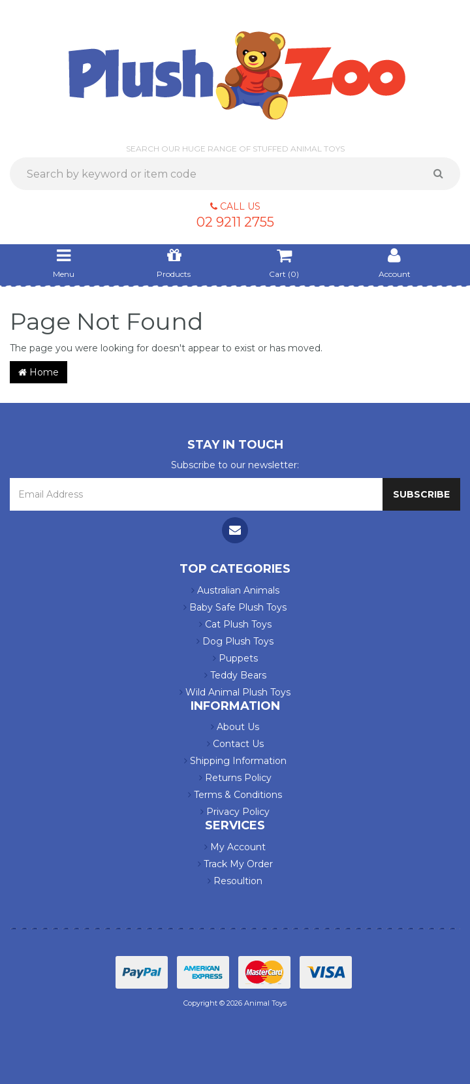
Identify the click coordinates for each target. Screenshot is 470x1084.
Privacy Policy (235, 812)
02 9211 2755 (235, 222)
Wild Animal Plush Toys (235, 692)
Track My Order (235, 864)
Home (38, 372)
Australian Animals (235, 590)
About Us (235, 727)
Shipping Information (235, 761)
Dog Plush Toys (235, 641)
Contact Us (235, 744)
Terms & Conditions (235, 795)
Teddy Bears (235, 675)
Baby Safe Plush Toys (235, 607)
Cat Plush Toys (235, 624)
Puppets (235, 658)
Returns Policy (235, 778)
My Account (235, 847)
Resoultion (235, 881)
